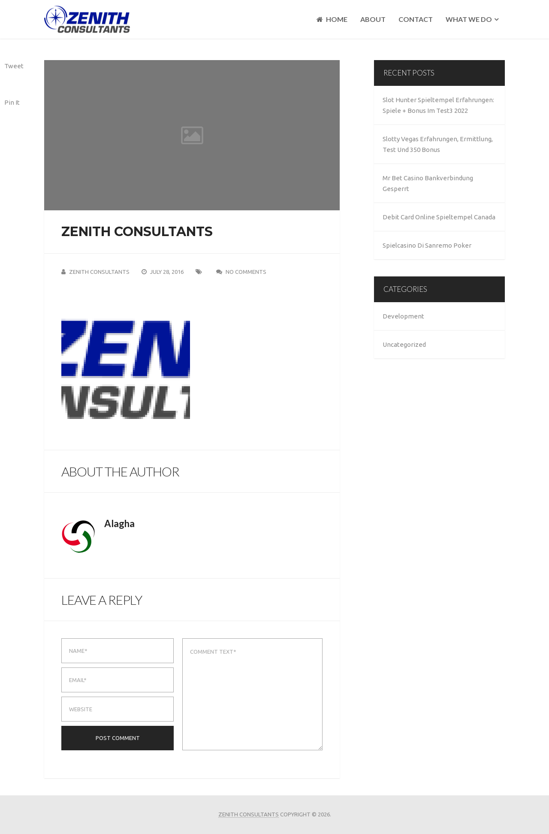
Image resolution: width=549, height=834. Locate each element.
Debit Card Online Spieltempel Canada (439, 217)
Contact (415, 19)
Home (332, 19)
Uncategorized (404, 344)
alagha (119, 523)
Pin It (12, 102)
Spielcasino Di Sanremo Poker (427, 245)
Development (403, 316)
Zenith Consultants (99, 272)
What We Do (469, 19)
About (373, 19)
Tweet (14, 66)
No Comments (246, 272)
